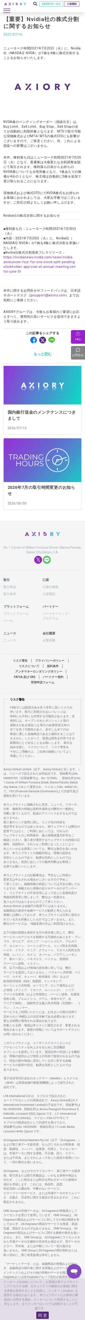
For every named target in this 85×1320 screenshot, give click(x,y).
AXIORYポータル (51, 3)
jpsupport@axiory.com (48, 295)
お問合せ (78, 353)
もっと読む (43, 354)
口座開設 (72, 3)
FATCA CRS (24, 677)
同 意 (42, 1315)
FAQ (78, 339)
